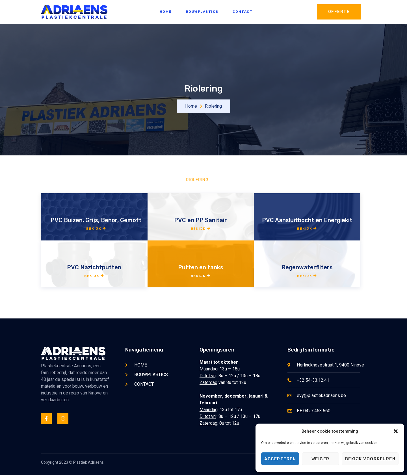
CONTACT (243, 12)
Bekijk (96, 228)
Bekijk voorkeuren (370, 458)
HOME (166, 12)
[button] (396, 431)
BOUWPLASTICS (202, 12)
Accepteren (280, 458)
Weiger (320, 458)
